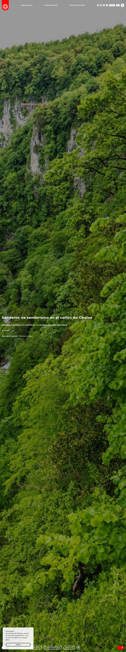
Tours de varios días (77, 5)
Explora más (69, 648)
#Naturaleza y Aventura (10, 336)
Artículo (5, 330)
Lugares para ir (27, 5)
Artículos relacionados (52, 648)
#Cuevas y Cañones (25, 336)
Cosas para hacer (51, 5)
